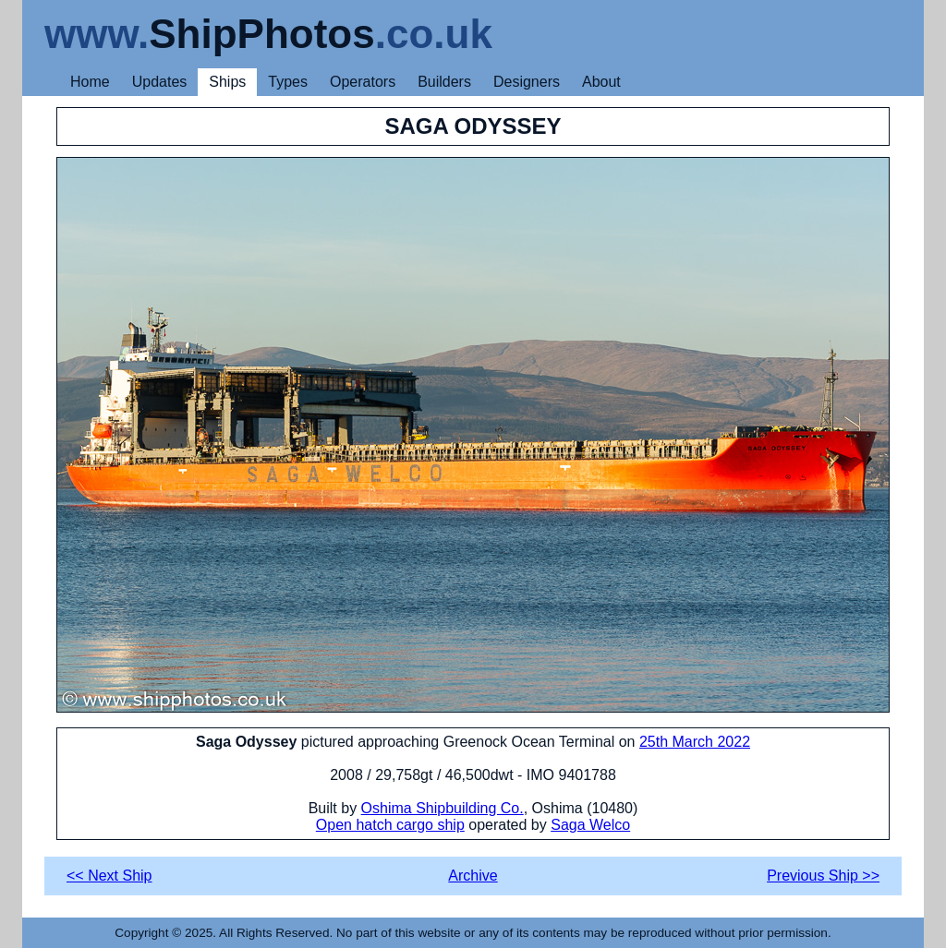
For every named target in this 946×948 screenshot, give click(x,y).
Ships (227, 82)
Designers (526, 82)
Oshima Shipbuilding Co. (442, 808)
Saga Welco (590, 825)
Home (90, 82)
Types (288, 82)
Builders (444, 82)
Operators (362, 82)
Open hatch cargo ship (390, 825)
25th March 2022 (694, 742)
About (601, 82)
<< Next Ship (109, 875)
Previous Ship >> (823, 875)
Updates (160, 82)
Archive (472, 875)
